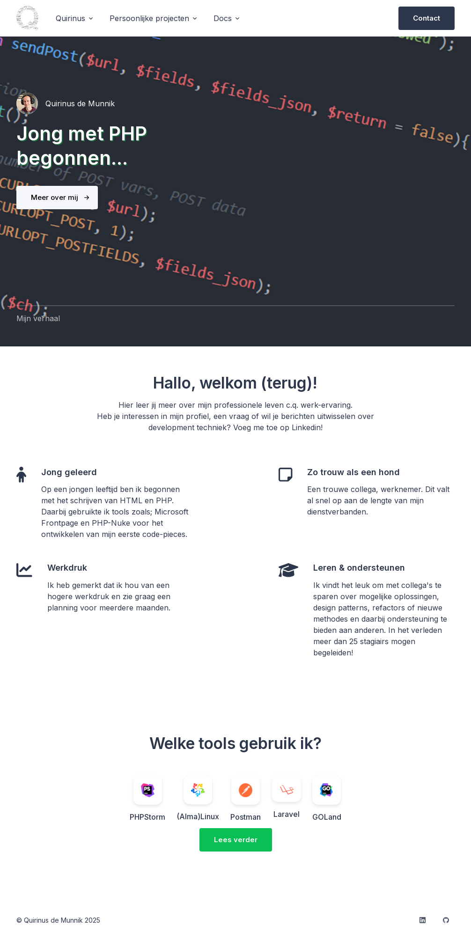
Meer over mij (54, 197)
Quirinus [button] (70, 18)
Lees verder (236, 839)
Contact (426, 18)
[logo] (27, 18)
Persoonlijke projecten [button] (149, 18)
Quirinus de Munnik (80, 103)
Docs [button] (222, 18)
